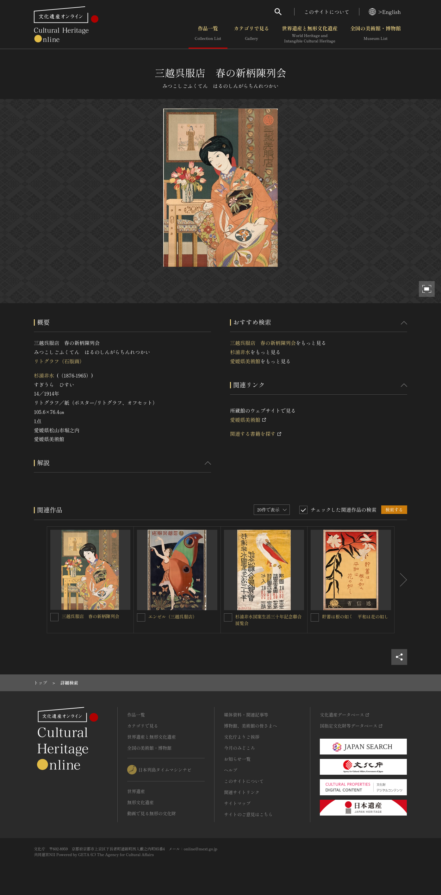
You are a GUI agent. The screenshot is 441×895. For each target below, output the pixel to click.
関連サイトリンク (241, 792)
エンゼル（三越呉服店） (172, 616)
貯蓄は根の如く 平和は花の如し (355, 616)
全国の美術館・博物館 (375, 34)
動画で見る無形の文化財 (151, 813)
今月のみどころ (239, 748)
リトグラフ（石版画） (59, 361)
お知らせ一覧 (237, 759)
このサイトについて (327, 12)
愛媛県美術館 (245, 361)
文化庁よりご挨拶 (241, 737)
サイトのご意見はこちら (248, 814)
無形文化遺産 (140, 802)
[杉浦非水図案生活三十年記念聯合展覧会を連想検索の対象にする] (228, 617)
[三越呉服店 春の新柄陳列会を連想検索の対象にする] (54, 617)
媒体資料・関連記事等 (246, 714)
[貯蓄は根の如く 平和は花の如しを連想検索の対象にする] (315, 617)
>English (385, 12)
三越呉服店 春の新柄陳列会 (263, 343)
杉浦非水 (44, 375)
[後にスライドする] (400, 579)
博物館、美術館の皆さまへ (250, 726)
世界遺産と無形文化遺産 (310, 34)
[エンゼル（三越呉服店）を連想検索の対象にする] (141, 617)
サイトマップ (237, 803)
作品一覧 (208, 34)
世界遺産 (136, 791)
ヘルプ (230, 770)
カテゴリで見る (251, 34)
